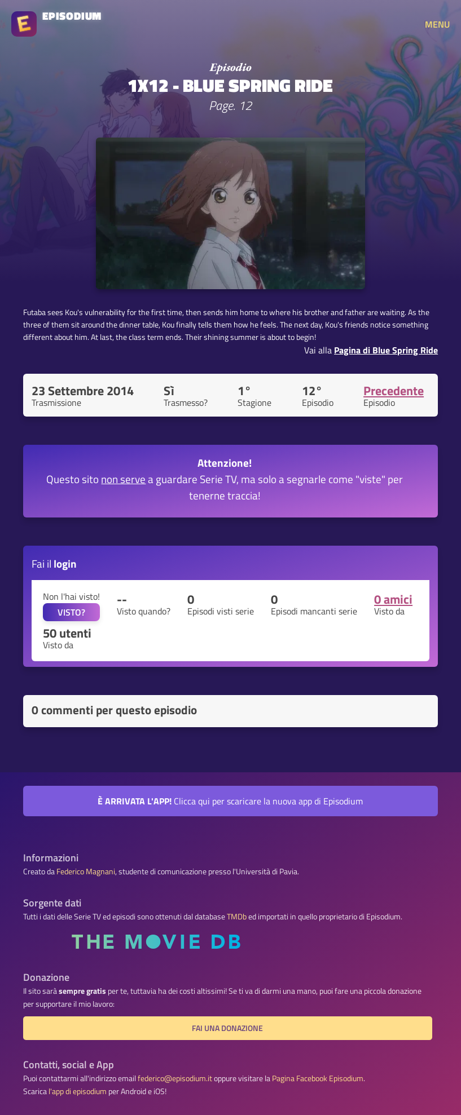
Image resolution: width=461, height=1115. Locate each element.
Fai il (54, 563)
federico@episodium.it (175, 1078)
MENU (437, 24)
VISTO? (71, 612)
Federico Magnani (85, 871)
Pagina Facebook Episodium (317, 1078)
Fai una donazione (227, 1028)
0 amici (393, 599)
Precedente (393, 390)
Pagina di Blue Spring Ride (386, 350)
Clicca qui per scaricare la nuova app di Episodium (230, 801)
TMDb (237, 916)
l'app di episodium (78, 1091)
